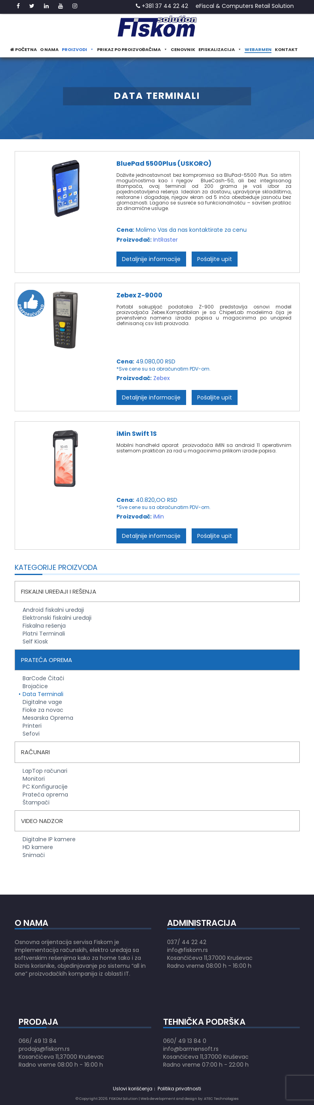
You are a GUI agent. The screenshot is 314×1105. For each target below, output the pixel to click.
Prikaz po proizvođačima (132, 49)
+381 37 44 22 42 (162, 6)
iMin (158, 516)
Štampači (36, 802)
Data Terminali (43, 694)
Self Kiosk (35, 641)
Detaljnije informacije (151, 259)
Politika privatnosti (179, 1088)
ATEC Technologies (221, 1098)
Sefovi (31, 734)
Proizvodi (78, 49)
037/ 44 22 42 (186, 942)
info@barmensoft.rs (191, 1049)
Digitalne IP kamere (49, 839)
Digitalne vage (42, 702)
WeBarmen (258, 49)
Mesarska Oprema (48, 718)
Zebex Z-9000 (139, 295)
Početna (23, 49)
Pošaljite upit (214, 259)
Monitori (34, 779)
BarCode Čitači (43, 678)
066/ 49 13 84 (38, 1041)
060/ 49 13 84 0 (184, 1041)
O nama (49, 49)
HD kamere (38, 847)
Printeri (32, 726)
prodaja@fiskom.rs (44, 1049)
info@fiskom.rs (187, 950)
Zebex (161, 378)
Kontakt (286, 49)
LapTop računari (45, 771)
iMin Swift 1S (136, 433)
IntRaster (165, 240)
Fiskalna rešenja (44, 626)
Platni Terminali (44, 634)
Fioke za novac (43, 710)
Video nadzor (42, 821)
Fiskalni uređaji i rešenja (58, 591)
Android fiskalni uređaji (53, 610)
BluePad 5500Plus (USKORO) (163, 163)
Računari (35, 752)
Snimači (34, 855)
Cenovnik (183, 49)
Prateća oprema (46, 660)
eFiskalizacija (220, 49)
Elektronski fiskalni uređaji (57, 618)
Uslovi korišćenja (132, 1088)
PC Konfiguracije (45, 787)
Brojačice (35, 686)
